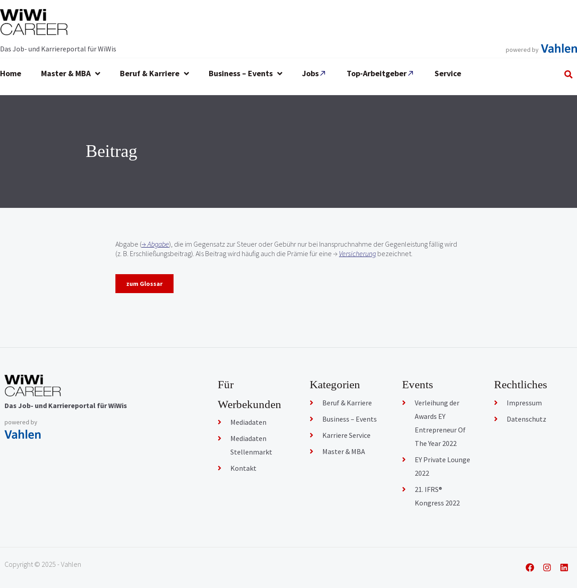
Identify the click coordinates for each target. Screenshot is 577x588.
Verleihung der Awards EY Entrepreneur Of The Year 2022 (440, 423)
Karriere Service (346, 435)
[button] (568, 74)
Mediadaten (248, 422)
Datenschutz (526, 418)
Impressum (524, 402)
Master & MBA (343, 451)
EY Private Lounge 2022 (442, 466)
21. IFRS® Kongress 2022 (437, 496)
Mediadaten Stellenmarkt (251, 445)
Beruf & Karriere (347, 402)
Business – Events (349, 418)
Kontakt (243, 468)
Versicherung (357, 253)
